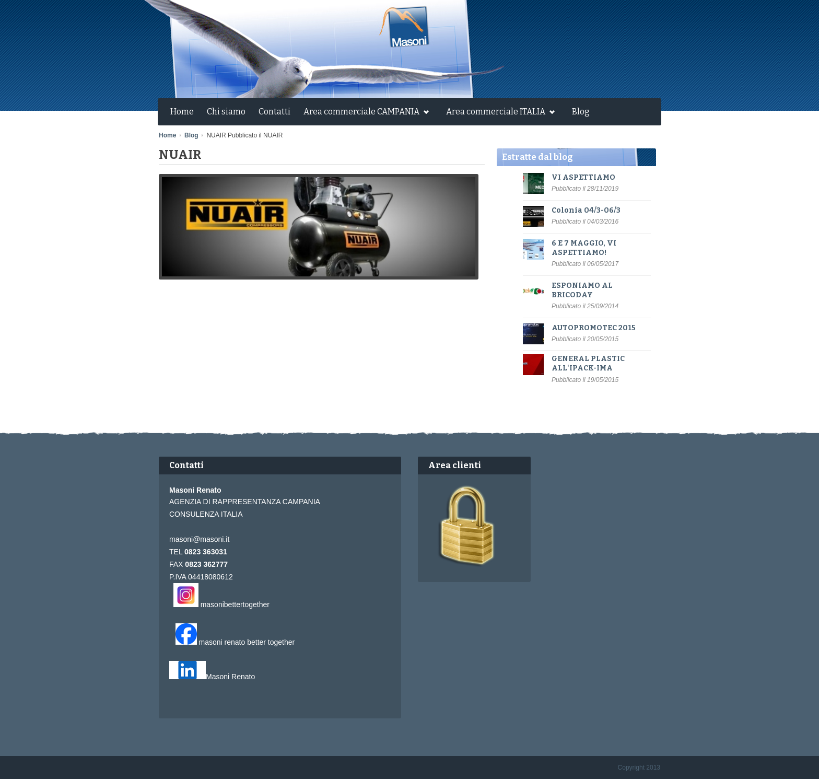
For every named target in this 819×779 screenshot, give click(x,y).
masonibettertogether (235, 604)
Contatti (274, 112)
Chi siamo (226, 112)
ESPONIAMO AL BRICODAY (582, 290)
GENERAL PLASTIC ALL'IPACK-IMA (588, 363)
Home (182, 112)
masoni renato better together (247, 642)
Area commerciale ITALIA (498, 113)
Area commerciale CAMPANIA (363, 113)
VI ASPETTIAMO (583, 177)
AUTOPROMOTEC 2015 (594, 327)
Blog (581, 112)
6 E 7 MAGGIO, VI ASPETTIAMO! (584, 248)
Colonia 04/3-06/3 (586, 210)
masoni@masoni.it (199, 539)
